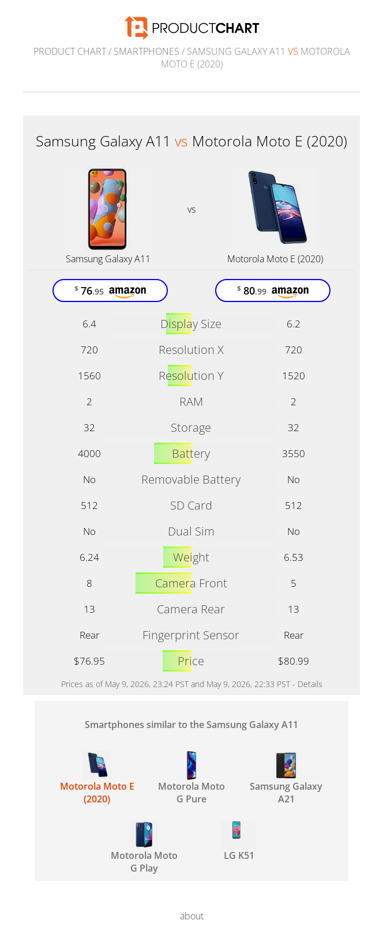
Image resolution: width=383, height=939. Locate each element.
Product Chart (69, 51)
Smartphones (146, 51)
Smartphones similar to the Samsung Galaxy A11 (191, 724)
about (192, 916)
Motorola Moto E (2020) (275, 258)
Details (310, 683)
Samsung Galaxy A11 (108, 258)
